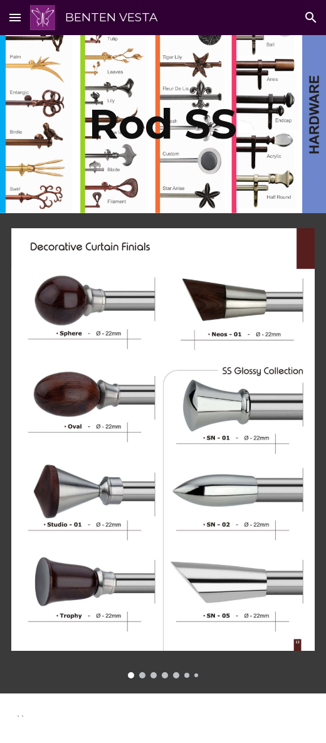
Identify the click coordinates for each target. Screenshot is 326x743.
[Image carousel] (163, 453)
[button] (15, 17)
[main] (163, 124)
